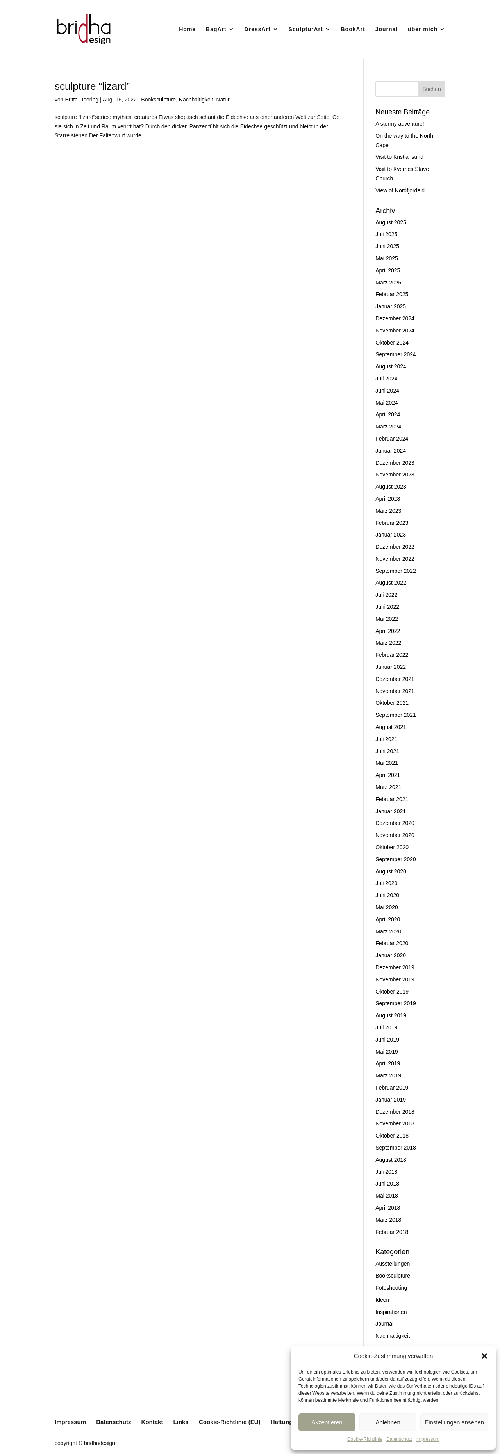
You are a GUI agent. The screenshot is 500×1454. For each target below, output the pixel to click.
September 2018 (395, 1148)
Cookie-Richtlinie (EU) (230, 1421)
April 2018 (387, 1208)
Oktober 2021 (392, 703)
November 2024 (394, 330)
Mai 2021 (386, 763)
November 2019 (394, 979)
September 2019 (395, 1003)
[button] (484, 1356)
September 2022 (395, 571)
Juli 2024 (386, 378)
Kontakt (152, 1421)
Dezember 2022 (394, 547)
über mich (423, 29)
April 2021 (387, 775)
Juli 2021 (386, 739)
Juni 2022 (387, 607)
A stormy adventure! (399, 124)
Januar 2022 (390, 667)
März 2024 (388, 426)
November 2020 (394, 835)
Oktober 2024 (392, 343)
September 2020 (395, 859)
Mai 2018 (386, 1196)
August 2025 (390, 222)
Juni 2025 (387, 246)
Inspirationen (391, 1312)
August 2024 (390, 366)
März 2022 (388, 643)
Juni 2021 (387, 751)
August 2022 (390, 582)
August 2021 (390, 727)
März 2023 (388, 511)
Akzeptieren (326, 1422)
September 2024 (395, 354)
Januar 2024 (390, 451)
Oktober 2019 (392, 991)
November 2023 (394, 474)
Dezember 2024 (394, 318)
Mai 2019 (386, 1052)
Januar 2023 (390, 534)
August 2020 (390, 871)
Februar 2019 (391, 1087)
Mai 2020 (386, 907)
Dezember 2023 (394, 463)
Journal (386, 29)
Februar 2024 (391, 438)
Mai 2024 (386, 403)
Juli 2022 (386, 595)
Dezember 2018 (394, 1112)
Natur (223, 99)
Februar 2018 (391, 1232)
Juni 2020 (387, 895)
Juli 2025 (386, 234)
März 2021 (388, 787)
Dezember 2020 (394, 823)
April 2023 (387, 499)
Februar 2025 (391, 294)
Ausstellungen (392, 1263)
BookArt (353, 29)
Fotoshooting (391, 1288)
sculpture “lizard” (92, 86)
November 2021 (394, 691)
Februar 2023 (391, 523)
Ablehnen (387, 1422)
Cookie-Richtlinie (364, 1439)
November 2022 (394, 559)
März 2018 (388, 1220)
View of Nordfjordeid (400, 190)
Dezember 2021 (394, 679)
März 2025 (388, 282)
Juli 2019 (386, 1027)
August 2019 (390, 1015)
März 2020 (388, 931)
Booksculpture (158, 99)
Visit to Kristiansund (399, 157)
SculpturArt (306, 29)
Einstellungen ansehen (454, 1422)
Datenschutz (399, 1439)
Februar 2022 (391, 655)
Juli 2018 (386, 1172)
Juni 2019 (387, 1039)
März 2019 (388, 1075)
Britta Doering (81, 99)
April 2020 (387, 919)
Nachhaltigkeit (196, 99)
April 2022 (387, 631)
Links (181, 1421)
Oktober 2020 (392, 847)
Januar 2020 (390, 955)
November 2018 (394, 1123)
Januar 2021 (390, 811)
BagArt (216, 29)
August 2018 (390, 1160)
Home (187, 29)
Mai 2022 (386, 619)
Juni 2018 (387, 1183)
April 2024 (387, 414)
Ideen (382, 1300)
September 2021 (395, 715)
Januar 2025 (390, 306)
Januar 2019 (390, 1100)
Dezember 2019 (394, 967)
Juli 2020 (386, 883)
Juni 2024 (387, 390)
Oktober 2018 (392, 1135)
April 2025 (387, 270)
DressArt (258, 29)
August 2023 (390, 486)
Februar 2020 (391, 943)
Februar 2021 (391, 799)
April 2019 (387, 1063)
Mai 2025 (386, 258)
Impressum (427, 1439)
